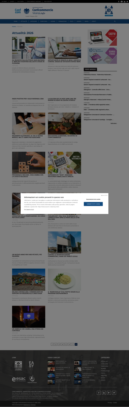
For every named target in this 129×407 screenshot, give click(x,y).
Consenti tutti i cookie (94, 203)
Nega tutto (104, 195)
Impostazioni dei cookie (94, 199)
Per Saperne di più (29, 209)
